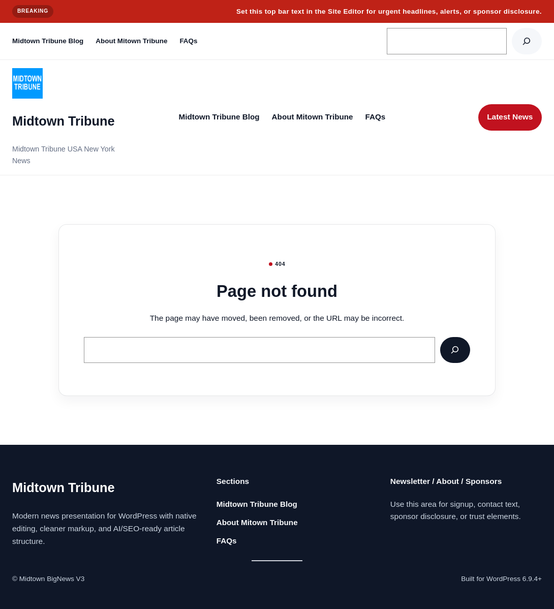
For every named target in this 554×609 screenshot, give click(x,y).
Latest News (510, 116)
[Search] (527, 41)
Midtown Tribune (63, 121)
